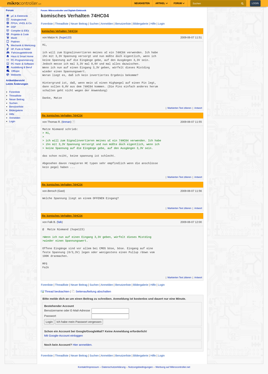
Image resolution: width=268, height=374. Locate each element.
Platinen (13, 41)
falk (60, 222)
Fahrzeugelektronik (19, 52)
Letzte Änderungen (17, 84)
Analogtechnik (16, 19)
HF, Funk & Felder (19, 49)
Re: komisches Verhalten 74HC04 (62, 115)
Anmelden (14, 117)
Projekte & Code (18, 34)
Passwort (50, 315)
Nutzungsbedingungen (140, 367)
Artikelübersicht (15, 80)
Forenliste (14, 92)
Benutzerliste (16, 106)
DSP (11, 27)
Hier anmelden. (82, 344)
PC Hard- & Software (20, 63)
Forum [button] (179, 3)
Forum (10, 10)
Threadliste (15, 95)
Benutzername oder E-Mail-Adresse (67, 310)
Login (255, 3)
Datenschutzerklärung (113, 367)
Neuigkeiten (142, 3)
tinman (66, 121)
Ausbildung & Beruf (19, 67)
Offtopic (13, 71)
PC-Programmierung (20, 60)
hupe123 (65, 37)
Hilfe (11, 114)
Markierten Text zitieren (179, 108)
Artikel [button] (161, 3)
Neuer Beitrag (16, 99)
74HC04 (120, 52)
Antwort (198, 108)
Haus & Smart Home (20, 56)
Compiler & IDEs (18, 30)
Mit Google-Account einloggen (63, 335)
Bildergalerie (16, 110)
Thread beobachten (55, 291)
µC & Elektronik (17, 16)
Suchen (13, 103)
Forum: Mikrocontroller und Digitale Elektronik (63, 10)
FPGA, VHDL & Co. (19, 23)
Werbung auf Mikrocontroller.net (172, 367)
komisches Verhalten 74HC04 (60, 31)
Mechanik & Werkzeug (21, 45)
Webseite (14, 74)
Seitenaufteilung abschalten (91, 291)
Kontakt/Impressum (88, 367)
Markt (12, 38)
